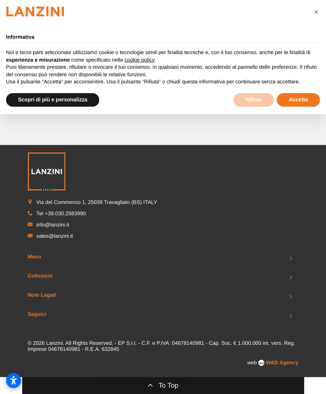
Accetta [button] (298, 100)
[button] (316, 12)
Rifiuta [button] (254, 100)
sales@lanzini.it (54, 236)
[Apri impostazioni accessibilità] (13, 380)
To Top (163, 385)
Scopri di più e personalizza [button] (52, 100)
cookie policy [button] (139, 60)
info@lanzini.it (52, 225)
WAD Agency (282, 362)
